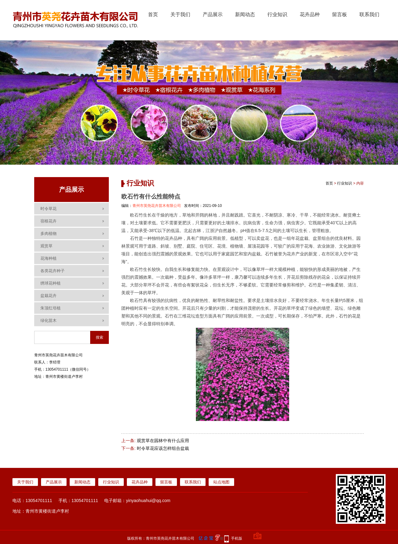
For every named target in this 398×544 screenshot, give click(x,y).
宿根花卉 (48, 221)
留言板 (339, 14)
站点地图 (221, 482)
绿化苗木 (48, 320)
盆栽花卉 (48, 295)
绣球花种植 (50, 283)
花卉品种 (310, 14)
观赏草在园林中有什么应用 (163, 440)
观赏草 (46, 246)
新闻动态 (245, 14)
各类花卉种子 (52, 270)
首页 (153, 14)
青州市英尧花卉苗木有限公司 (156, 205)
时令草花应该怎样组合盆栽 (163, 448)
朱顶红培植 (50, 308)
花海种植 (48, 258)
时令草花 (48, 208)
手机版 (236, 538)
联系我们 (369, 14)
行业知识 (277, 14)
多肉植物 (48, 233)
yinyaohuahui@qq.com (148, 500)
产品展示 (213, 14)
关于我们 (180, 14)
